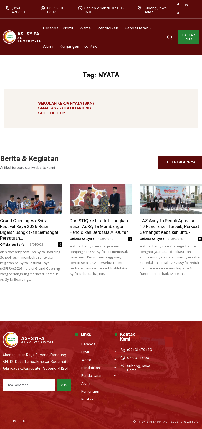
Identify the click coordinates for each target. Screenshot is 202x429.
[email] (29, 385)
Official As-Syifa (12, 244)
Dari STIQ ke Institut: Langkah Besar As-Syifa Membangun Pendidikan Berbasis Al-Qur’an (99, 226)
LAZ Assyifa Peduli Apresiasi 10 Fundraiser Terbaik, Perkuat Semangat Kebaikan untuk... (169, 226)
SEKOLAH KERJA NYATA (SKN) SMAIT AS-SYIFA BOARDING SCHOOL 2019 (66, 109)
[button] (169, 37)
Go (64, 385)
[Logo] (22, 37)
